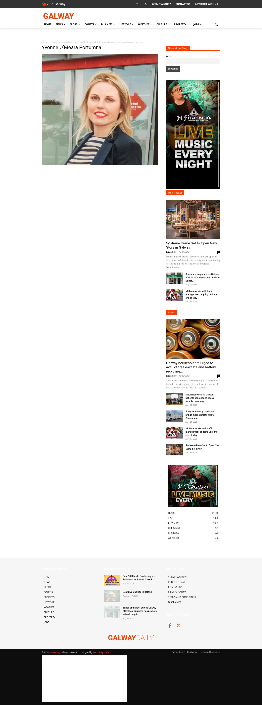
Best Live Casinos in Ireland (137, 592)
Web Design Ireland (102, 652)
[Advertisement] (100, 191)
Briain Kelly (171, 252)
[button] (216, 24)
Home (44, 42)
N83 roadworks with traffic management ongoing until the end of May (201, 294)
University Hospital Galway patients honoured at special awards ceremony (200, 398)
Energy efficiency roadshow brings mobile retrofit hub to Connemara (200, 415)
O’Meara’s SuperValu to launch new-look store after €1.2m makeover (83, 42)
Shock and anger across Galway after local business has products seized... (202, 277)
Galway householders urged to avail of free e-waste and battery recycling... (191, 367)
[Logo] (68, 16)
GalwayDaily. (55, 652)
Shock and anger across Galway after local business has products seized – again (140, 611)
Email (168, 56)
